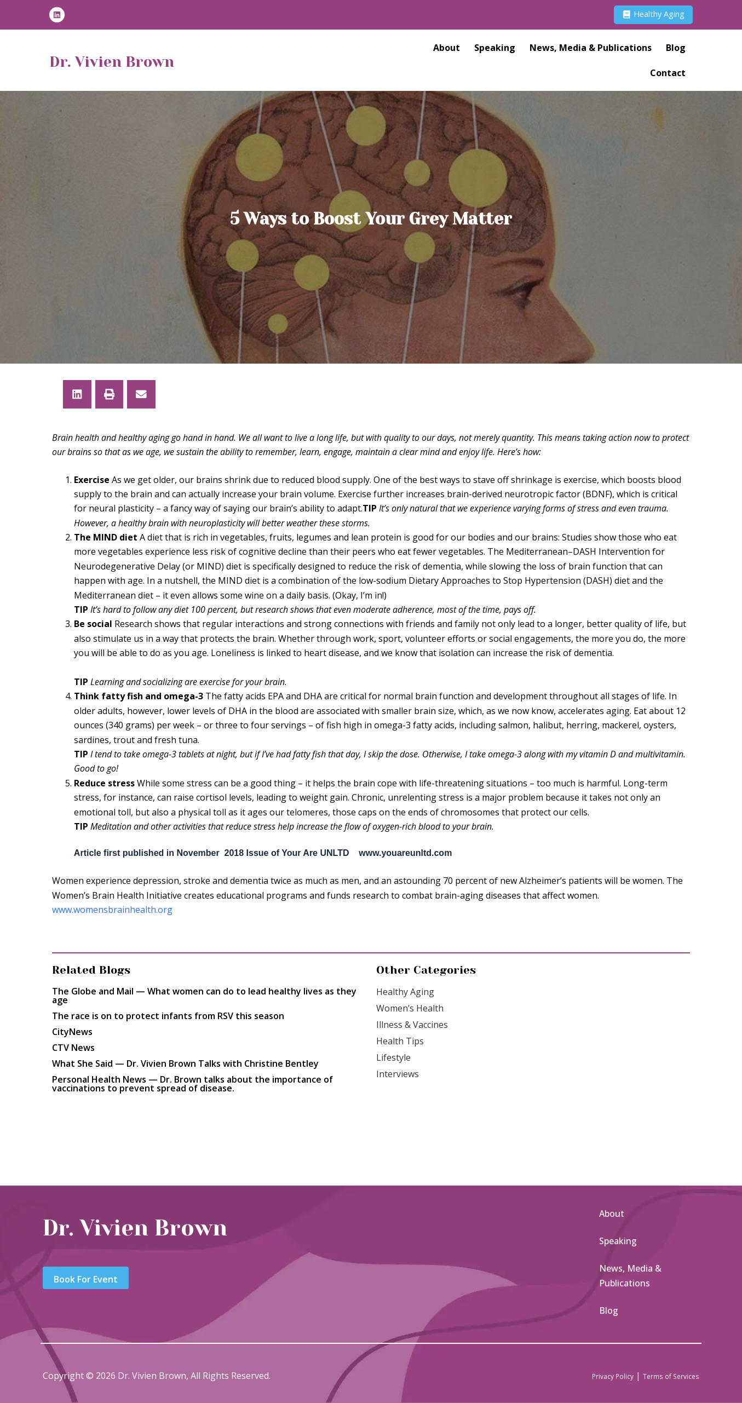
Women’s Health (410, 1008)
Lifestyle (393, 1057)
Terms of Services (662, 1376)
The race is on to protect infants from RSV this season (168, 1016)
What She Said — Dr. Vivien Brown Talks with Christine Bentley (185, 1063)
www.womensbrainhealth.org (112, 910)
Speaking (494, 50)
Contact (668, 75)
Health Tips (400, 1041)
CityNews (72, 1032)
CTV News (73, 1048)
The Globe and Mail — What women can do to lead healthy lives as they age (204, 995)
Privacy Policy (589, 1376)
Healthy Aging (405, 992)
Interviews (397, 1074)
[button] (77, 394)
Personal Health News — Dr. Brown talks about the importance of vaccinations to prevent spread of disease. (192, 1083)
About (446, 50)
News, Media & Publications (591, 50)
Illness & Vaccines (412, 1025)
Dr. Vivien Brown (128, 62)
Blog (676, 50)
